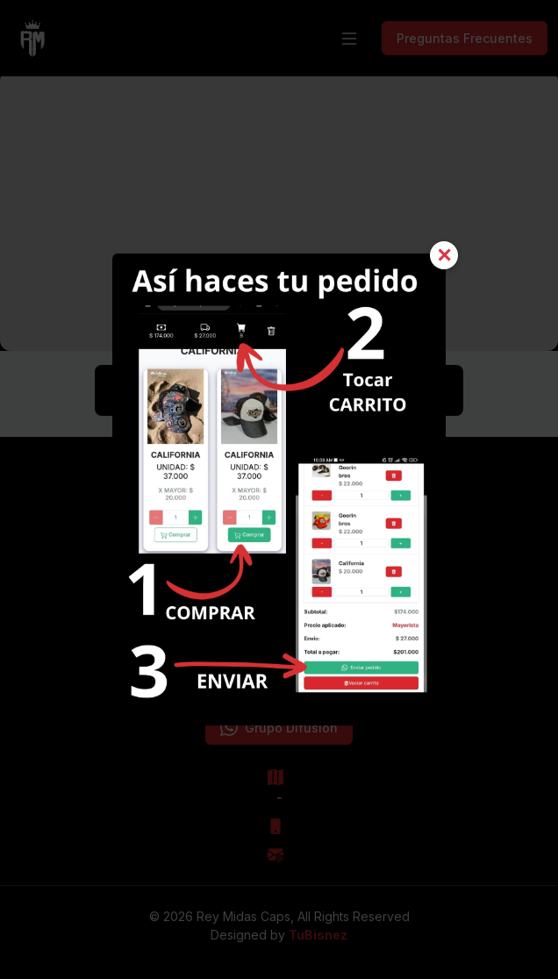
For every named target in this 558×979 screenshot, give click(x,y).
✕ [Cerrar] (444, 255)
